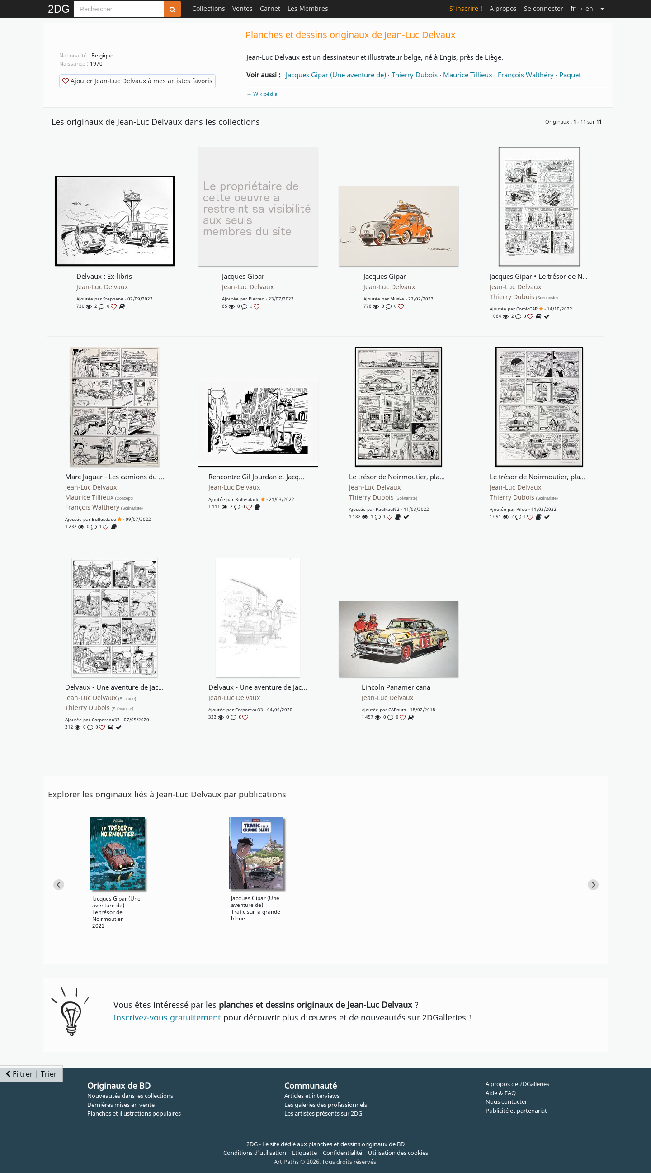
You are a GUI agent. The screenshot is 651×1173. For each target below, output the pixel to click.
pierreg (256, 299)
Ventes (242, 8)
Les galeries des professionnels (325, 1105)
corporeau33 (106, 719)
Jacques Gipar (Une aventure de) (336, 74)
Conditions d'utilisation (254, 1153)
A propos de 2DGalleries (517, 1084)
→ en (582, 8)
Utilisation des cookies (398, 1153)
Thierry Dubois (415, 74)
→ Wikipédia (262, 94)
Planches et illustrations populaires (134, 1113)
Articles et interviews (312, 1096)
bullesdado (104, 519)
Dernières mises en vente (121, 1105)
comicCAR (527, 308)
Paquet (570, 74)
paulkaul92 (388, 509)
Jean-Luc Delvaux (102, 287)
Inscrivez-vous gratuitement (167, 1017)
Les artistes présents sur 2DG (323, 1113)
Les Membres (308, 8)
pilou (521, 509)
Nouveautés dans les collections (130, 1096)
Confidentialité (342, 1153)
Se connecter (543, 8)
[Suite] (602, 8)
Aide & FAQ (501, 1093)
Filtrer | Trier (31, 1074)
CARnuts (397, 709)
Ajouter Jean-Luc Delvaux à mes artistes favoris (137, 80)
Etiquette (304, 1153)
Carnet (270, 8)
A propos (503, 8)
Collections (208, 8)
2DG (59, 9)
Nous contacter (506, 1101)
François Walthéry (526, 74)
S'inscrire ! (465, 8)
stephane (113, 299)
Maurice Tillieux (467, 74)
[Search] (119, 9)
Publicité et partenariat (516, 1110)
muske (397, 299)
